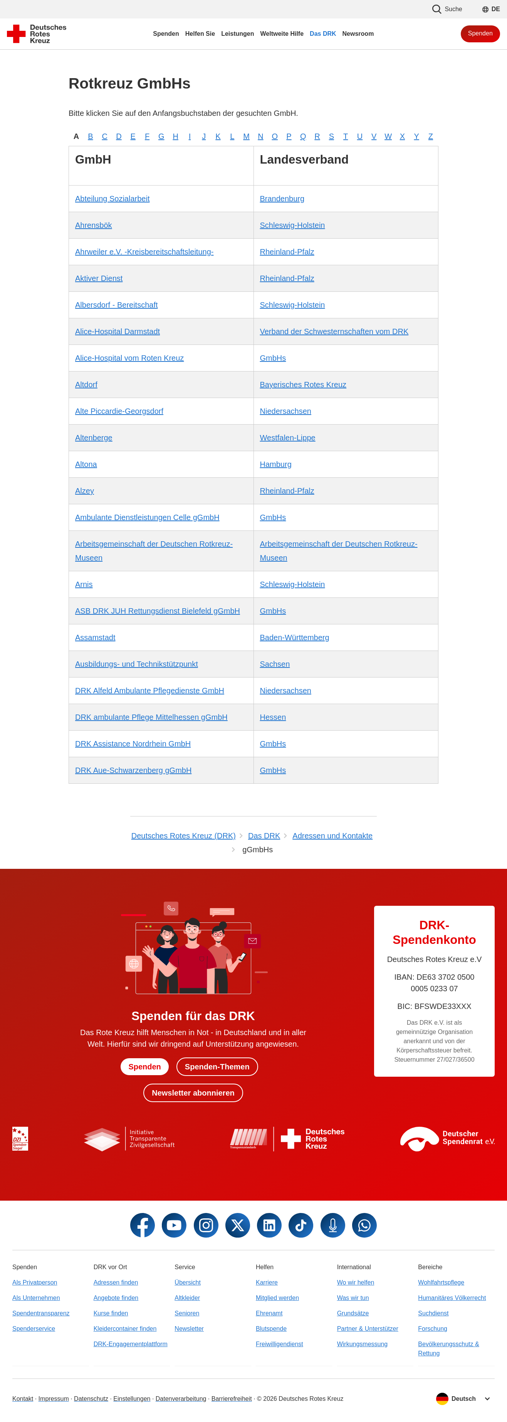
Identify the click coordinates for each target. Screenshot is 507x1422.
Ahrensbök (93, 225)
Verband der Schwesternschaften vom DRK (334, 331)
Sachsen (275, 664)
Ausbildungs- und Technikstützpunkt (136, 664)
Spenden (480, 33)
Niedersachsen (285, 411)
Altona (86, 464)
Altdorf (86, 384)
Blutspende (271, 1328)
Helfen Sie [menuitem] (200, 33)
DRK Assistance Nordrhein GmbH (133, 743)
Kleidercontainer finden (125, 1328)
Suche (447, 9)
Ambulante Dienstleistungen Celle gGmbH (147, 517)
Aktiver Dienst (99, 278)
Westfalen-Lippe (288, 437)
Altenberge (93, 437)
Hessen (273, 717)
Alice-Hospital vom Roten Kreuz (129, 358)
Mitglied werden (277, 1298)
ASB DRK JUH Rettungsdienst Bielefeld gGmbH (157, 611)
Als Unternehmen (36, 1298)
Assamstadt (95, 637)
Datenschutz (91, 1398)
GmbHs (273, 358)
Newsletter (189, 1328)
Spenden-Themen (217, 1066)
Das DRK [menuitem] (323, 33)
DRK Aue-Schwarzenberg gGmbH (133, 770)
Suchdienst (433, 1313)
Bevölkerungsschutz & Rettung (448, 1349)
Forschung (432, 1328)
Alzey (84, 491)
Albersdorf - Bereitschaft (116, 305)
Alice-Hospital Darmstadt (117, 331)
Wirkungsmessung (362, 1344)
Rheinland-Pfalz (287, 252)
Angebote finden (116, 1298)
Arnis (84, 584)
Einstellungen (131, 1398)
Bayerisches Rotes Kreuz (303, 384)
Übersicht (188, 1282)
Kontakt (22, 1398)
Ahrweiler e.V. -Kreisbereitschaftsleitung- (144, 252)
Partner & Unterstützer (367, 1328)
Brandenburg (282, 198)
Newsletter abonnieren (193, 1093)
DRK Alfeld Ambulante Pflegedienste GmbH (149, 690)
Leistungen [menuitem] (237, 33)
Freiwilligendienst (279, 1344)
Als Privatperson (34, 1282)
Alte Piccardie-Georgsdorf (119, 411)
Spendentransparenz (41, 1313)
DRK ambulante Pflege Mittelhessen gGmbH (151, 717)
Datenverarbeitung (181, 1398)
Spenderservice (33, 1328)
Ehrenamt (269, 1313)
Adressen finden (116, 1282)
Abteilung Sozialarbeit (112, 198)
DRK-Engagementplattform (131, 1344)
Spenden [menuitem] (166, 33)
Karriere (267, 1282)
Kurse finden (111, 1313)
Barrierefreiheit (232, 1398)
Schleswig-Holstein (292, 225)
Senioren (187, 1313)
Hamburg (276, 464)
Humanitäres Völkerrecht (452, 1298)
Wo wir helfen (355, 1282)
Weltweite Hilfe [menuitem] (282, 33)
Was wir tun (353, 1298)
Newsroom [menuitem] (358, 33)
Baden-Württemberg (294, 637)
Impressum (54, 1398)
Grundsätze (353, 1313)
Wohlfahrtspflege (441, 1282)
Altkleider (187, 1298)
